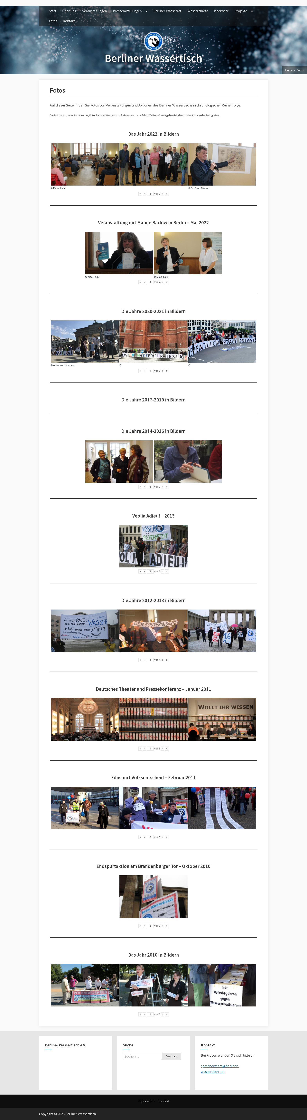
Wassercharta (198, 11)
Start (52, 11)
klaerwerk (221, 11)
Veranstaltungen (94, 11)
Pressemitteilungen (127, 11)
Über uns (69, 11)
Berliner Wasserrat (167, 11)
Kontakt (69, 21)
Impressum (146, 1101)
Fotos (53, 21)
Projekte (241, 11)
